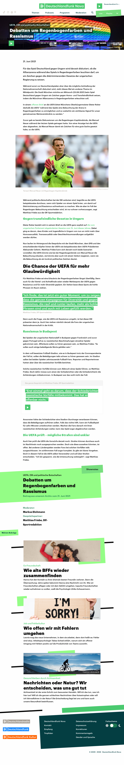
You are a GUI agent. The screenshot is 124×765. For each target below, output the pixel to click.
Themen (35, 12)
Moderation (81, 12)
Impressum (81, 725)
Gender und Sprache (85, 737)
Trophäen (48, 733)
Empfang (48, 729)
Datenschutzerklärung (86, 721)
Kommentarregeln (84, 733)
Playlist (109, 13)
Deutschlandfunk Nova (54, 721)
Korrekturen (81, 729)
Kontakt (47, 725)
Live (100, 13)
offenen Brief (37, 104)
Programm (65, 12)
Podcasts (49, 12)
